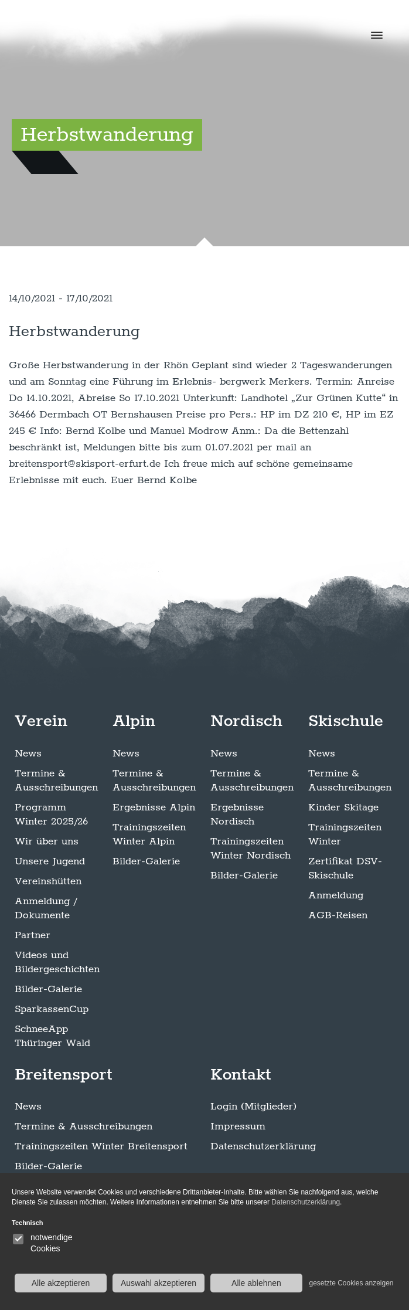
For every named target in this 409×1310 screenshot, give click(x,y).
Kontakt (240, 1074)
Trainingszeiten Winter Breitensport (101, 1146)
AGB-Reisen (337, 915)
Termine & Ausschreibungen (56, 780)
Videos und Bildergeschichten (57, 962)
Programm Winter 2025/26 (51, 814)
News (28, 753)
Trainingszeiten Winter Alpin (149, 834)
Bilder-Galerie (48, 989)
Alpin (134, 721)
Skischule (345, 721)
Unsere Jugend (50, 861)
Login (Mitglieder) (253, 1106)
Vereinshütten (48, 881)
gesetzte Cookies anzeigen (351, 1283)
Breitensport (64, 1074)
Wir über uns (47, 841)
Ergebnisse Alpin (154, 807)
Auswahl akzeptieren (158, 1283)
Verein (41, 721)
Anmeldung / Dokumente (46, 908)
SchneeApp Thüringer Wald (52, 1036)
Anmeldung (335, 895)
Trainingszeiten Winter (344, 834)
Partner (32, 935)
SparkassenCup (51, 1009)
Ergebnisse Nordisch (237, 814)
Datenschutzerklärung (263, 1146)
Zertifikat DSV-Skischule (345, 868)
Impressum (237, 1126)
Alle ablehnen (256, 1283)
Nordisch (246, 721)
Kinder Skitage (343, 807)
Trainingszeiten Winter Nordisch (250, 848)
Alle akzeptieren (61, 1283)
